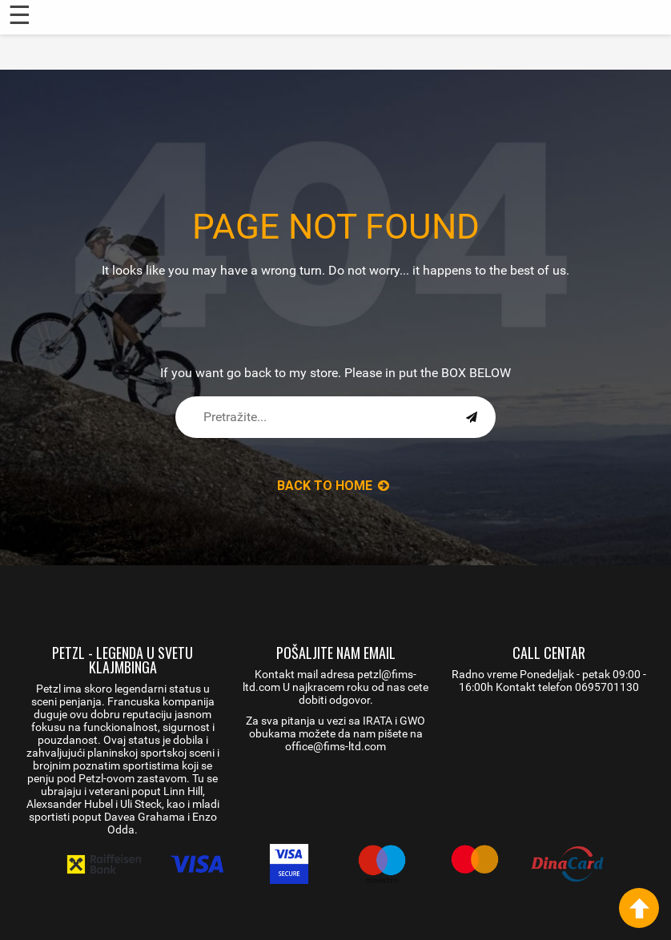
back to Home (333, 485)
